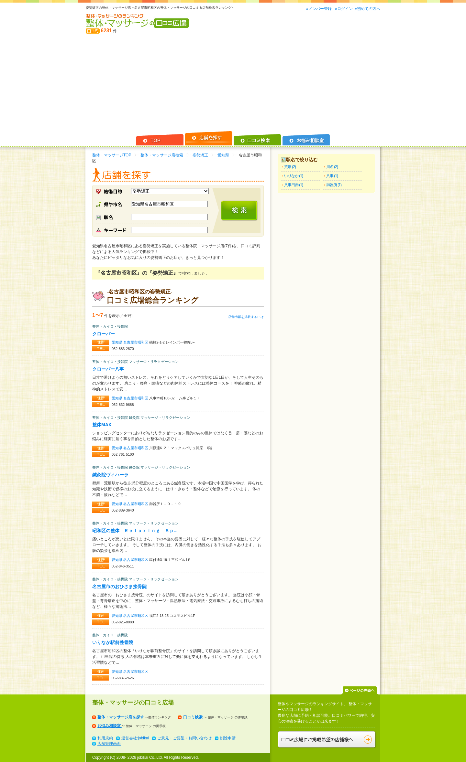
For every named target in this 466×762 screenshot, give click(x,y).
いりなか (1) (293, 176)
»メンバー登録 (319, 8)
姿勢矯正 (200, 155)
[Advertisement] (233, 82)
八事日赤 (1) (293, 185)
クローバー (103, 333)
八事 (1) (332, 176)
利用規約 (105, 738)
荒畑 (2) (290, 166)
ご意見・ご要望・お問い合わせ (184, 738)
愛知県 (223, 155)
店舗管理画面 (109, 743)
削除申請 (228, 738)
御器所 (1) (333, 185)
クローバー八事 (108, 369)
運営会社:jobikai (135, 738)
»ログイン (344, 8)
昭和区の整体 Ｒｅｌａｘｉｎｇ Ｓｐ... (135, 530)
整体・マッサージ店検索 (161, 155)
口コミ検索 (193, 717)
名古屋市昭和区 (136, 342)
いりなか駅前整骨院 (112, 642)
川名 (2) (332, 166)
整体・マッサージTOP (111, 155)
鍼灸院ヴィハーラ (110, 474)
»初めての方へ (367, 8)
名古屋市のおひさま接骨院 (119, 586)
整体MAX (101, 424)
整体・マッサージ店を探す (121, 717)
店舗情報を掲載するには (246, 317)
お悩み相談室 (109, 726)
